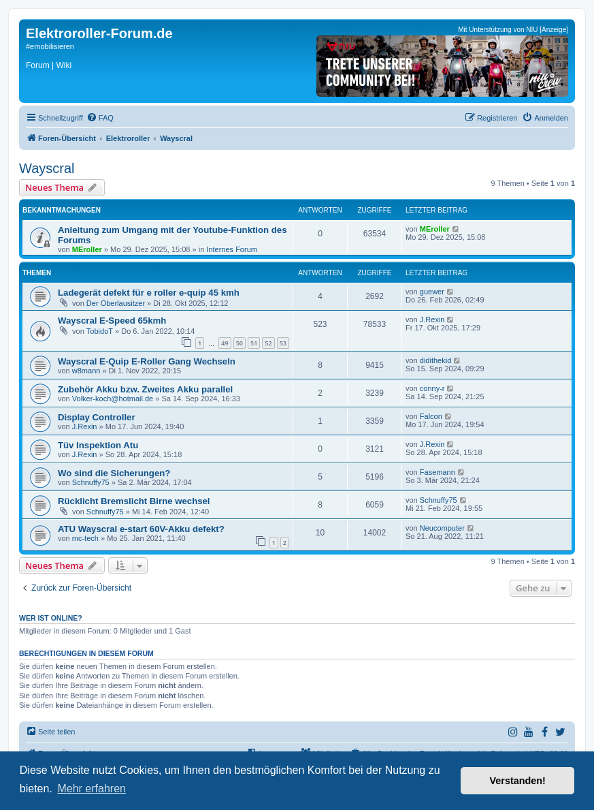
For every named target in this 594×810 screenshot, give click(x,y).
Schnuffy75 (91, 482)
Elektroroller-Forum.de (99, 33)
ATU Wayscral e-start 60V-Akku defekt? (141, 529)
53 (283, 343)
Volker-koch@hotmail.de (112, 398)
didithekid (435, 360)
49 (224, 343)
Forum (38, 65)
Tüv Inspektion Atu (98, 445)
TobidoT (99, 331)
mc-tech (85, 538)
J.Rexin (432, 319)
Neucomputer (442, 528)
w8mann (86, 371)
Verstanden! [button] (518, 780)
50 (239, 343)
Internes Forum (231, 249)
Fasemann (437, 472)
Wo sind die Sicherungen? (114, 473)
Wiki (63, 65)
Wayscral (46, 168)
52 (268, 343)
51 (253, 343)
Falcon (431, 416)
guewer (432, 291)
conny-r (432, 388)
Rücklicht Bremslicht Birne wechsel (134, 501)
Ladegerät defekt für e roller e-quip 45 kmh (149, 292)
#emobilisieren (50, 46)
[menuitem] (100, 118)
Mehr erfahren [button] (91, 788)
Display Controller (96, 417)
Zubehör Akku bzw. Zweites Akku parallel (145, 389)
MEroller (87, 249)
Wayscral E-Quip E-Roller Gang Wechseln (146, 361)
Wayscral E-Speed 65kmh (112, 320)
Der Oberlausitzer (115, 303)
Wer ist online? (50, 618)
